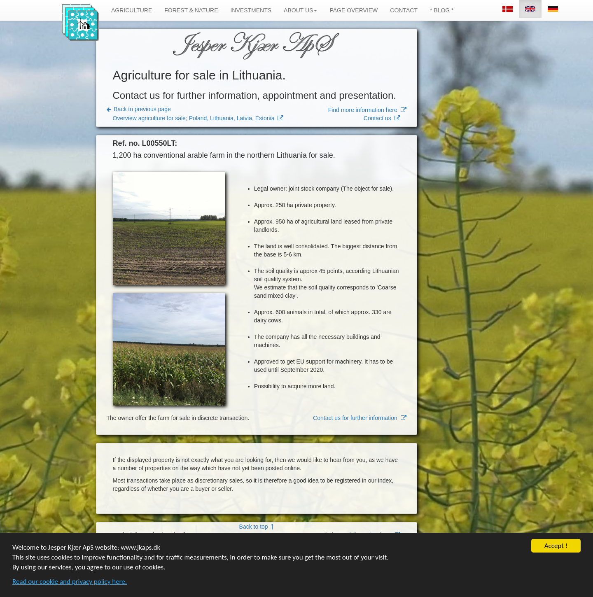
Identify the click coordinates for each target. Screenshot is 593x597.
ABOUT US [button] (300, 10)
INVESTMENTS (250, 10)
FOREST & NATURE (191, 10)
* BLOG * (442, 10)
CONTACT (404, 10)
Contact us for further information (359, 418)
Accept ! (556, 546)
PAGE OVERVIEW (353, 10)
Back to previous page (139, 109)
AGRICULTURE (131, 10)
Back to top (256, 526)
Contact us (382, 118)
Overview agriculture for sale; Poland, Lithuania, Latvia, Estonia (198, 118)
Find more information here (367, 110)
